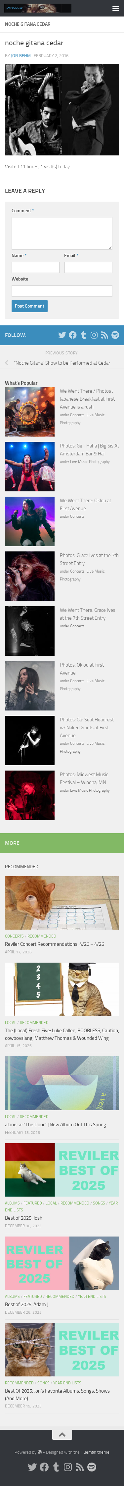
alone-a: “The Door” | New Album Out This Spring (55, 1125)
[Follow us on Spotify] (115, 335)
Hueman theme (95, 1452)
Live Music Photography (90, 461)
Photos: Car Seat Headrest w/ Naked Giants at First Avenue (87, 728)
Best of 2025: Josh (23, 1218)
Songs (99, 1203)
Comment (23, 211)
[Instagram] (94, 335)
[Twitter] (62, 335)
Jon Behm (21, 55)
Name (19, 255)
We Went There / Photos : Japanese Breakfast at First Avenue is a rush (87, 399)
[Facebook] (73, 335)
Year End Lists (92, 1296)
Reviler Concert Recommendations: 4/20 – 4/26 (54, 944)
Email (71, 255)
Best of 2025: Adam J (26, 1304)
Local (10, 1022)
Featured (32, 1203)
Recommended (41, 936)
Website (20, 279)
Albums (12, 1203)
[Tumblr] (83, 335)
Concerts (77, 415)
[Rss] (104, 335)
